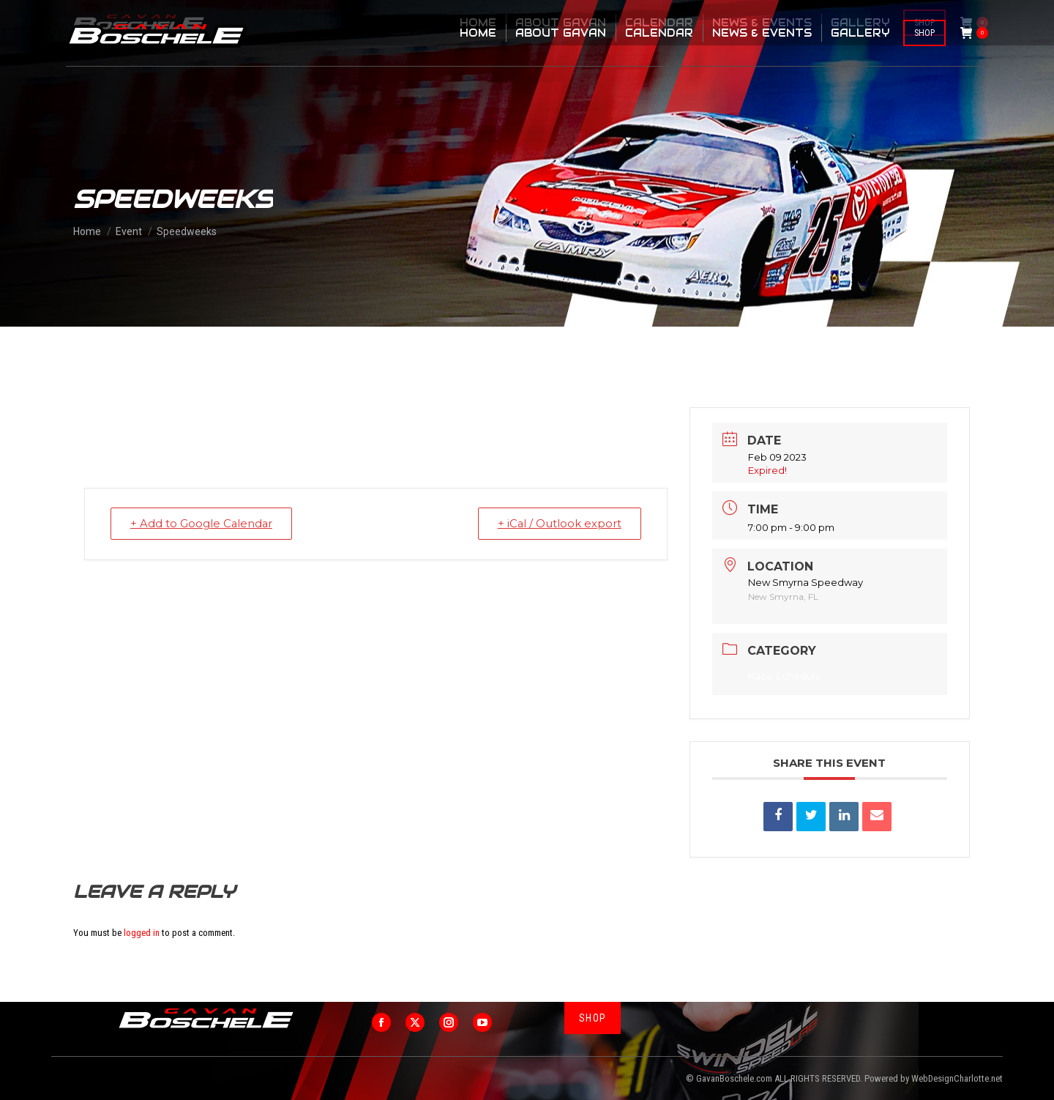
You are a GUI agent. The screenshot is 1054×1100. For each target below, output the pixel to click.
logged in (142, 932)
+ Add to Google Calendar (203, 523)
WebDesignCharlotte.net (957, 1078)
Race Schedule (784, 676)
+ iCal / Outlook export (558, 523)
